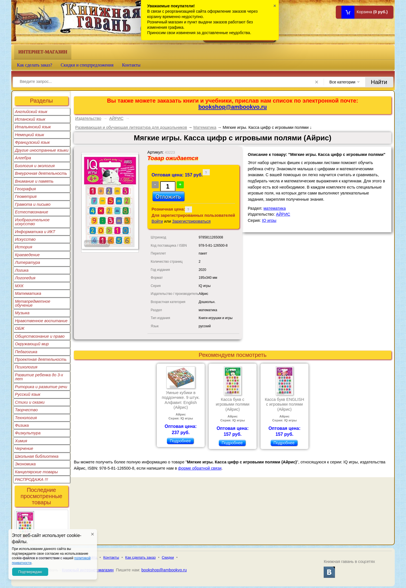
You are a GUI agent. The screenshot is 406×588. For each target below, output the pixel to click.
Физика (22, 425)
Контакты (131, 65)
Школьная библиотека (36, 456)
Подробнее (180, 441)
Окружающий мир (32, 344)
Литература (27, 262)
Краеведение (27, 255)
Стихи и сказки (30, 402)
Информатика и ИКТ (35, 231)
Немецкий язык (29, 134)
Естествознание (31, 212)
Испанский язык (30, 119)
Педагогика (26, 352)
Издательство (88, 118)
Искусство (25, 239)
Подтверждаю (30, 572)
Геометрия (26, 196)
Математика (28, 293)
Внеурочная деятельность (41, 173)
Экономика (25, 464)
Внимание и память (34, 181)
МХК (19, 286)
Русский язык (27, 394)
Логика (21, 270)
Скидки (168, 557)
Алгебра (23, 158)
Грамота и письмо (32, 204)
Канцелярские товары (36, 472)
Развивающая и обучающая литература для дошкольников (131, 127)
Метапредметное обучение (32, 303)
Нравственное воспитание (41, 321)
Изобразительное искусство (32, 222)
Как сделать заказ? (34, 65)
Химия (21, 441)
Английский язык (31, 111)
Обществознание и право (40, 336)
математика (274, 208)
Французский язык (32, 142)
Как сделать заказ (140, 557)
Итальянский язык (33, 127)
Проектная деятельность (41, 359)
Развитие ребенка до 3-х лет (39, 377)
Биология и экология (35, 165)
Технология (26, 417)
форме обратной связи (200, 468)
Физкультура (28, 433)
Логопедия (25, 278)
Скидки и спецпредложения (87, 65)
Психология (26, 367)
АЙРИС (116, 118)
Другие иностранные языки (42, 150)
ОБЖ (20, 328)
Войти (157, 221)
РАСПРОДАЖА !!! (31, 479)
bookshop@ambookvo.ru (232, 107)
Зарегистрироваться (191, 221)
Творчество (26, 410)
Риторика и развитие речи (41, 386)
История (23, 247)
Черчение (24, 448)
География (25, 189)
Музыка (22, 313)
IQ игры (269, 220)
